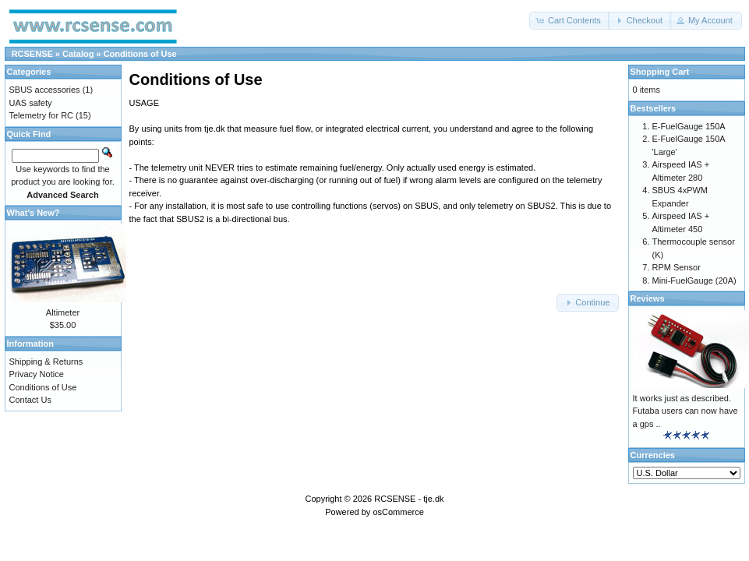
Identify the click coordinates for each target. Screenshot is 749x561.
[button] (569, 21)
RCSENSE (32, 53)
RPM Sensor (676, 267)
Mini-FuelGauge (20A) (694, 280)
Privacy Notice (36, 374)
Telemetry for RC (41, 115)
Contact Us (30, 399)
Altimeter (62, 312)
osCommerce (398, 512)
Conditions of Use (140, 53)
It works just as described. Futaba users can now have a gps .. (685, 411)
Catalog (78, 53)
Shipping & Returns (46, 361)
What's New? (33, 212)
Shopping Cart (660, 71)
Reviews (648, 298)
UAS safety (30, 103)
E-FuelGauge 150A (689, 126)
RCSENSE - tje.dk (408, 498)
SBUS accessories (44, 89)
